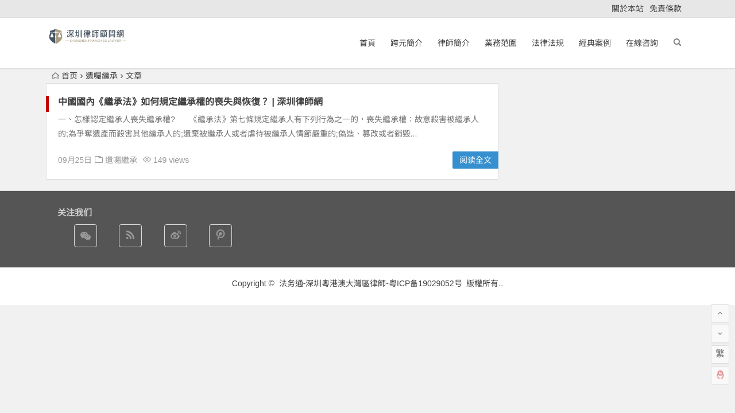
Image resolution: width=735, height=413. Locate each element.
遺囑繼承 (121, 160)
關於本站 (628, 8)
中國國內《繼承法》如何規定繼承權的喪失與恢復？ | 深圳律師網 (190, 102)
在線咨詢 (642, 43)
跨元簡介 (406, 43)
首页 (65, 75)
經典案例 (595, 43)
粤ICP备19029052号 (425, 283)
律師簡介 (454, 43)
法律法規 (548, 43)
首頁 (367, 43)
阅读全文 (475, 160)
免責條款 (665, 8)
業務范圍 (501, 43)
